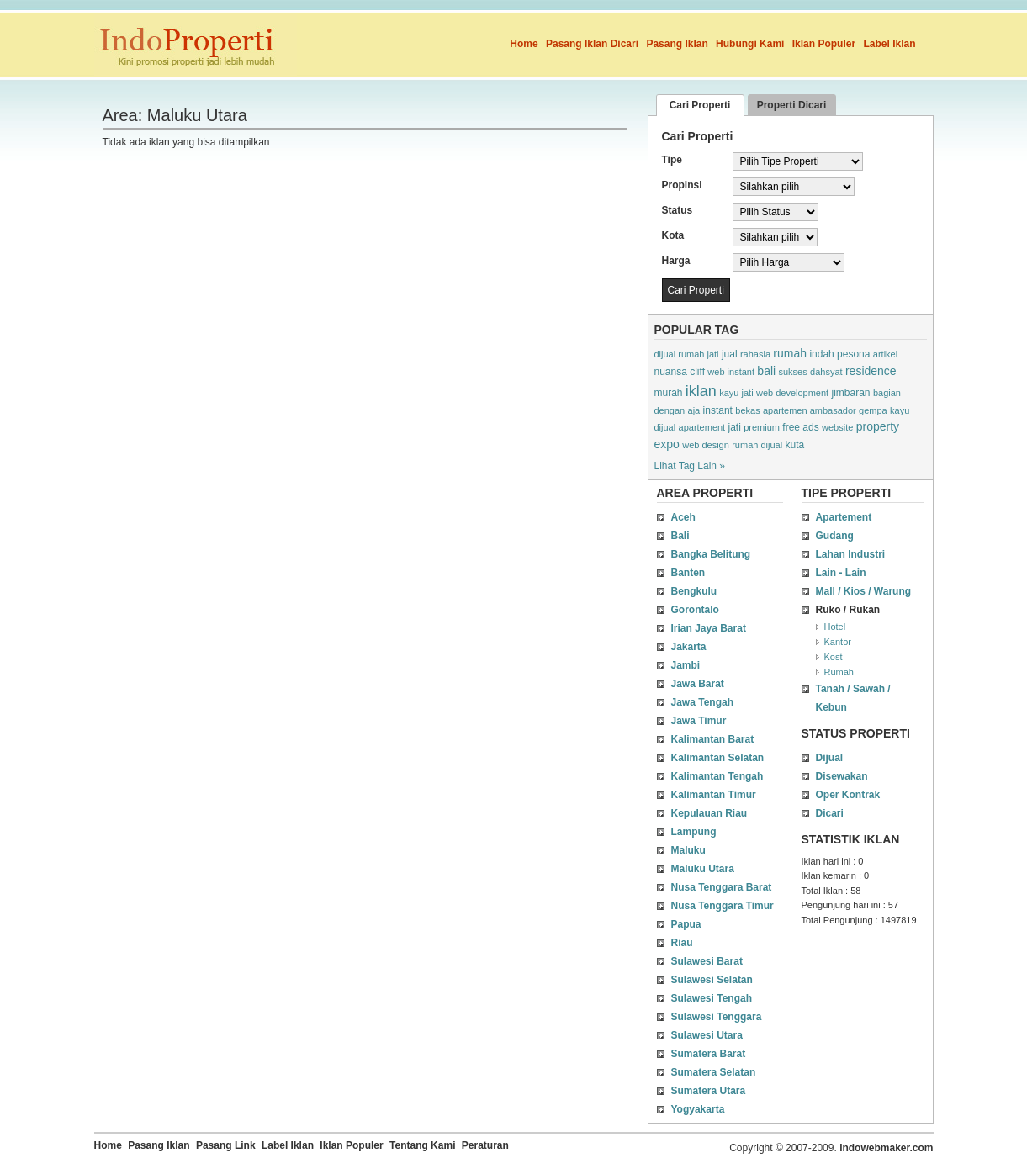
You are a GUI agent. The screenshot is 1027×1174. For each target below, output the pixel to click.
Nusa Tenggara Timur (722, 906)
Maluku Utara (702, 869)
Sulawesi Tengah (711, 998)
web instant (730, 372)
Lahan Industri (851, 554)
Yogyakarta (698, 1109)
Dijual (830, 758)
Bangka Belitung (711, 554)
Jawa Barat (697, 684)
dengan (670, 410)
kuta (794, 445)
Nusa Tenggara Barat (721, 887)
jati (734, 427)
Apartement (844, 517)
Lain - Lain (841, 573)
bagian (887, 393)
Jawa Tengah (702, 702)
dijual (665, 427)
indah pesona (839, 354)
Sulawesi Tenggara (716, 1017)
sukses (792, 372)
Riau (682, 943)
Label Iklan (889, 44)
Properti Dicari (792, 105)
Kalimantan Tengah (717, 776)
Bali (680, 536)
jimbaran (851, 393)
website (837, 427)
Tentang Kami (422, 1145)
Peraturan (485, 1145)
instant (718, 410)
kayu (899, 410)
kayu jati (736, 393)
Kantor (837, 642)
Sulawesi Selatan (712, 980)
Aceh (683, 517)
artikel (885, 354)
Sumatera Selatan (713, 1072)
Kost (833, 657)
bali (766, 371)
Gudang (835, 536)
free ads (800, 427)
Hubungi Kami (750, 44)
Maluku (688, 850)
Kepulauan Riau (709, 813)
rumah (790, 353)
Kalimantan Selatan (718, 758)
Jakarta (689, 647)
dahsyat (826, 372)
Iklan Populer (823, 44)
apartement (702, 427)
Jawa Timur (699, 721)
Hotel (835, 626)
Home (523, 44)
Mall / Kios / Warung (864, 591)
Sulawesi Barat (707, 961)
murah (668, 393)
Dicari (830, 813)
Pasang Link (226, 1145)
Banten (688, 573)
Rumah (839, 672)
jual (730, 354)
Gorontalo (695, 610)
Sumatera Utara (708, 1091)
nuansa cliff (680, 372)
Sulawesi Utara (707, 1035)
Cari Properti (700, 105)
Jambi (686, 665)
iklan (701, 391)
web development (792, 393)
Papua (686, 924)
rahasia (755, 354)
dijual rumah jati (686, 354)
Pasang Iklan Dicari (592, 44)
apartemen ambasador (809, 410)
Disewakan (842, 776)
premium (762, 427)
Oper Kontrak (848, 795)
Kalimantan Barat (712, 739)
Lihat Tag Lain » (690, 466)
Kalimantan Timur (713, 795)
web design (705, 445)
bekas (747, 410)
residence (871, 371)
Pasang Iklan (676, 44)
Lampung (694, 832)
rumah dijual (757, 445)
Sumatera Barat (708, 1054)
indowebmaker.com (886, 1148)
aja (694, 410)
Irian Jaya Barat (708, 628)
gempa (873, 410)
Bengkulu (694, 591)
